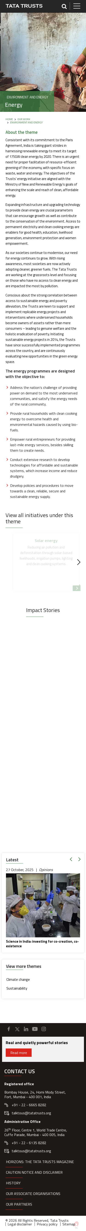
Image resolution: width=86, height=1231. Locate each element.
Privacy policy (47, 1224)
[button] (72, 859)
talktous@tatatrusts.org (31, 1113)
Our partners (19, 1204)
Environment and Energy (26, 122)
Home (9, 119)
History (13, 1183)
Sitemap (68, 1224)
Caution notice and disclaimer (34, 1172)
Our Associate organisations (33, 1193)
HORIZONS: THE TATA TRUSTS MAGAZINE (40, 1161)
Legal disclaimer (20, 1224)
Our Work (23, 119)
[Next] (77, 562)
